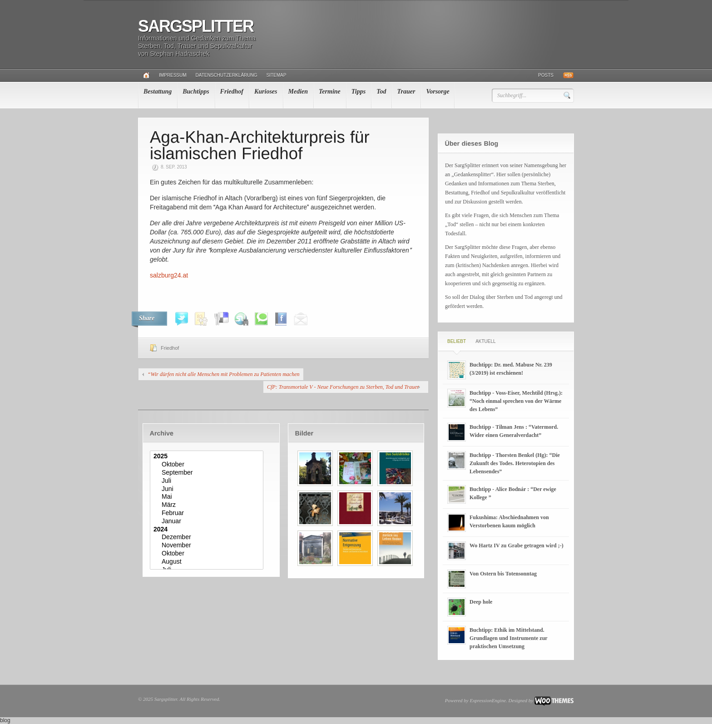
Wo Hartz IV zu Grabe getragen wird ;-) (517, 545)
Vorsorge (437, 91)
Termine (330, 91)
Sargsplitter (195, 26)
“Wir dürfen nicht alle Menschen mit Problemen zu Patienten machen (224, 374)
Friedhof (231, 91)
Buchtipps (196, 91)
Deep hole (481, 602)
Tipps (358, 91)
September (208, 473)
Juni (208, 489)
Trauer (406, 91)
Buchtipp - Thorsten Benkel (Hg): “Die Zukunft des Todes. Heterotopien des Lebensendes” (515, 463)
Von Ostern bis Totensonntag (503, 573)
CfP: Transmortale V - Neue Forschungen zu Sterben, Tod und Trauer (343, 387)
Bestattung (157, 91)
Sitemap (277, 75)
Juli (208, 481)
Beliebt (456, 341)
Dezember (208, 537)
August (208, 562)
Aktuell (485, 341)
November (208, 545)
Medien (298, 91)
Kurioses (265, 91)
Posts (546, 75)
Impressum (173, 75)
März (208, 505)
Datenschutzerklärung (226, 75)
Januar (208, 521)
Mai (208, 497)
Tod (381, 91)
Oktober (208, 465)
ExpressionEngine (488, 700)
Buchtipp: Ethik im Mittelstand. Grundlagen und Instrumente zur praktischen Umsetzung (508, 638)
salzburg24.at (169, 275)
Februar (208, 513)
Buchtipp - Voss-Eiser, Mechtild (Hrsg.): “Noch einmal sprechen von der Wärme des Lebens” (516, 401)
